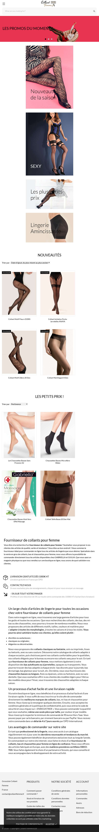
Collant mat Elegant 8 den (57, 378)
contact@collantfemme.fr (13, 794)
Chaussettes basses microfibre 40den (58, 461)
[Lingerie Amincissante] (49, 227)
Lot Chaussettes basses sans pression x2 (19, 461)
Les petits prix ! (49, 396)
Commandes (81, 798)
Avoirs (79, 803)
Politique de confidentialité (29, 824)
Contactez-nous (58, 806)
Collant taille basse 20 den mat (57, 519)
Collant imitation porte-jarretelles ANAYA (57, 320)
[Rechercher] (94, 11)
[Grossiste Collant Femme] (49, 4)
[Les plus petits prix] (49, 194)
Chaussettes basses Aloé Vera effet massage (19, 520)
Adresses (80, 807)
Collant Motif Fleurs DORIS (19, 319)
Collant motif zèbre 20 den (19, 378)
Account (82, 781)
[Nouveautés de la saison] (49, 77)
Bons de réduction (84, 812)
